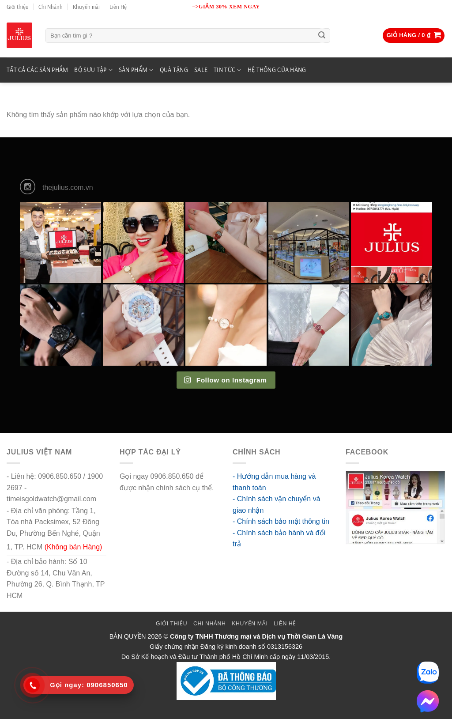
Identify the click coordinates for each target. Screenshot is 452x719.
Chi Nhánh (50, 6)
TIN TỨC (227, 70)
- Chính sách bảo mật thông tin (281, 521)
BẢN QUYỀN (127, 636)
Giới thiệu (18, 6)
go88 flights (138, 499)
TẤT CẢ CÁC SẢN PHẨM (37, 70)
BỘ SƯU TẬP (93, 70)
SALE (200, 70)
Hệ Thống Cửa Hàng (277, 70)
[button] (414, 35)
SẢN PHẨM (136, 70)
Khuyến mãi (86, 6)
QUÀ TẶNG (174, 70)
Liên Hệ (118, 6)
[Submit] (322, 35)
